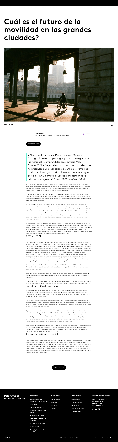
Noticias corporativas (77, 408)
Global (110, 3)
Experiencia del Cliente (37, 415)
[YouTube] (102, 409)
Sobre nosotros (80, 3)
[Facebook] (96, 409)
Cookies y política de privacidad (103, 437)
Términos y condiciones (86, 437)
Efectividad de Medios (36, 407)
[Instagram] (93, 409)
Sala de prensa (76, 411)
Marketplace (53, 3)
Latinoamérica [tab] (32, 3)
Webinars (53, 405)
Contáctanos (102, 3)
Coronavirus (54, 402)
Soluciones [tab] (22, 3)
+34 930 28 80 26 (98, 405)
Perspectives (43, 3)
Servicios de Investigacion (38, 423)
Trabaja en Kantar (91, 3)
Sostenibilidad (34, 427)
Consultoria (33, 404)
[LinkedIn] (99, 409)
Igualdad (53, 408)
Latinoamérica (55, 399)
